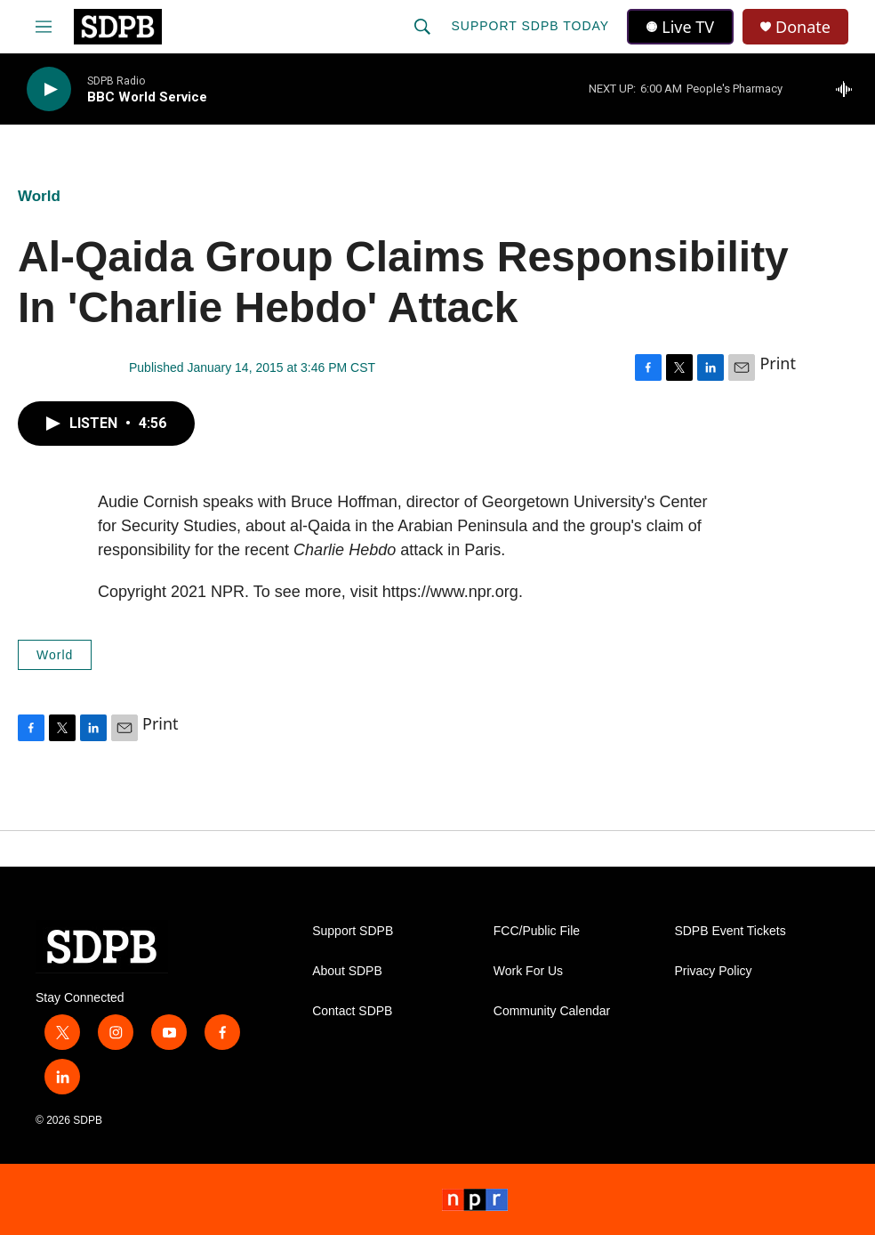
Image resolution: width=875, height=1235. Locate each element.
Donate (803, 27)
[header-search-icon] (422, 27)
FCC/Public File (537, 931)
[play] (49, 89)
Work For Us (528, 971)
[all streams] (849, 89)
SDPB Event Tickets (729, 931)
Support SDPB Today (530, 26)
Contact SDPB (352, 1011)
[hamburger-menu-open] (43, 26)
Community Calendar (552, 1011)
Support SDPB (352, 931)
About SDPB (347, 971)
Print (777, 363)
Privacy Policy (712, 971)
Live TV (680, 26)
